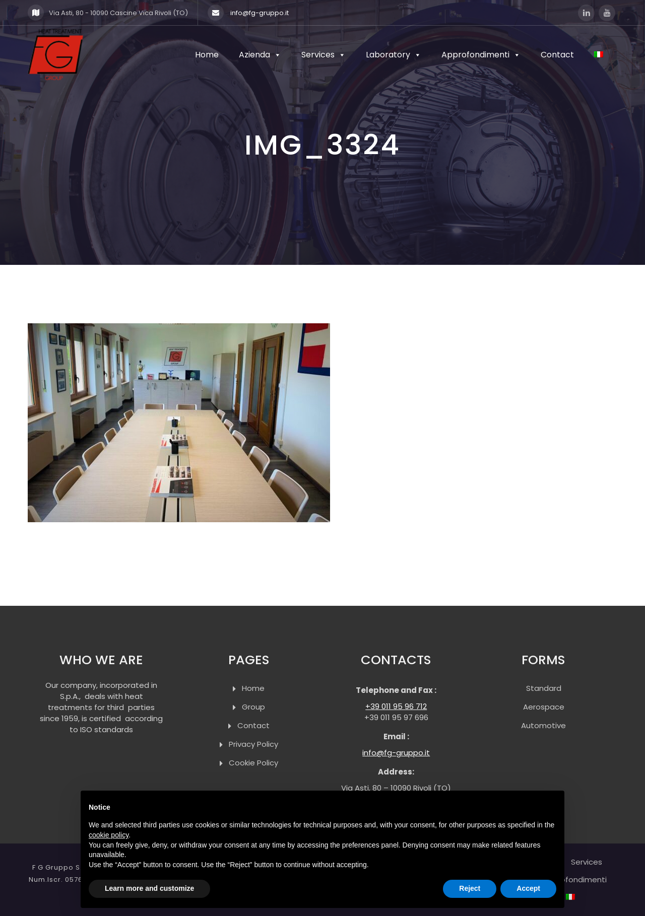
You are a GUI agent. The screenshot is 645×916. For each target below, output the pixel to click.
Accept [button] (528, 888)
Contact (557, 54)
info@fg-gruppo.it (248, 13)
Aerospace (543, 706)
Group (253, 706)
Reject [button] (469, 888)
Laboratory (393, 54)
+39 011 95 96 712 (396, 706)
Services (323, 54)
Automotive (543, 725)
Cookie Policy (253, 762)
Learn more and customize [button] (149, 888)
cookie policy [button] (108, 835)
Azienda (260, 54)
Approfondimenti (481, 54)
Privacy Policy (253, 744)
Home (207, 54)
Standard (543, 688)
